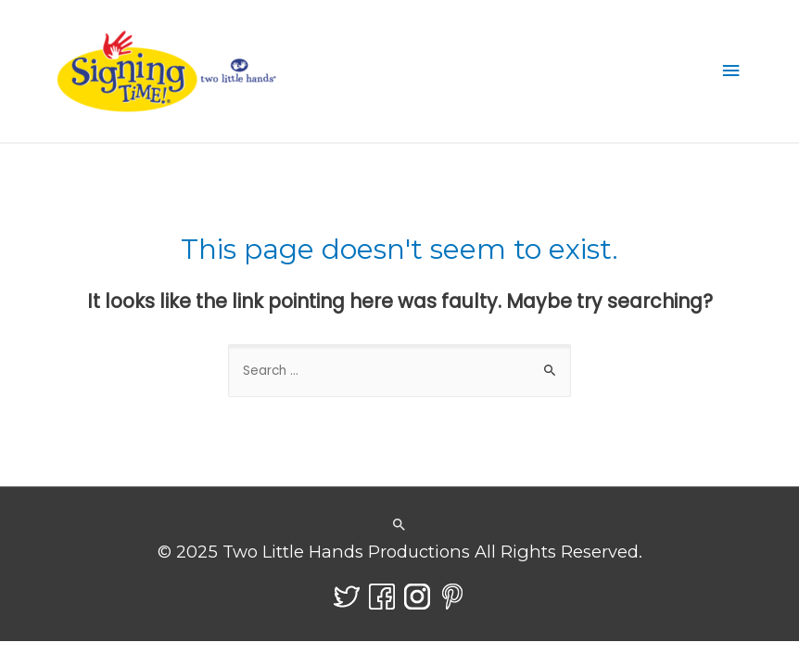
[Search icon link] (399, 525)
